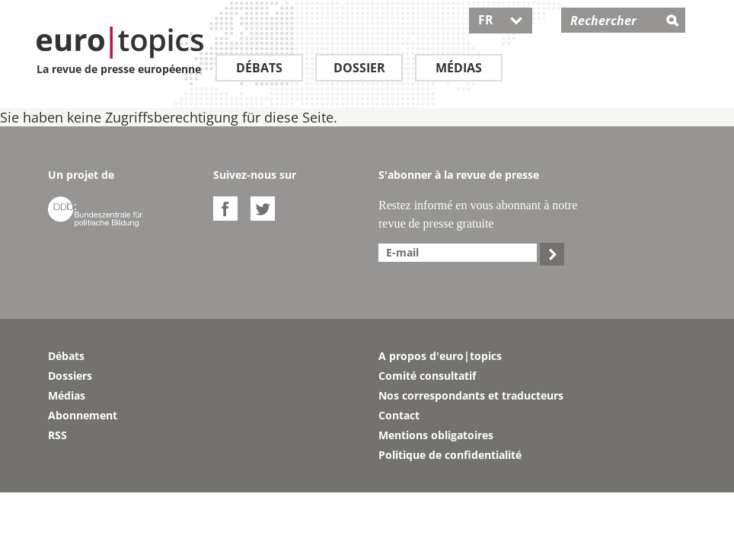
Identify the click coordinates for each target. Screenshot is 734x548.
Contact (399, 415)
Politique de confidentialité (450, 455)
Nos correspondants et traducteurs (470, 395)
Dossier (359, 67)
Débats (259, 67)
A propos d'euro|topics (440, 356)
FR (500, 19)
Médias (459, 67)
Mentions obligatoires (435, 435)
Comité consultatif (427, 375)
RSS (57, 435)
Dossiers (70, 375)
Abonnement (82, 415)
